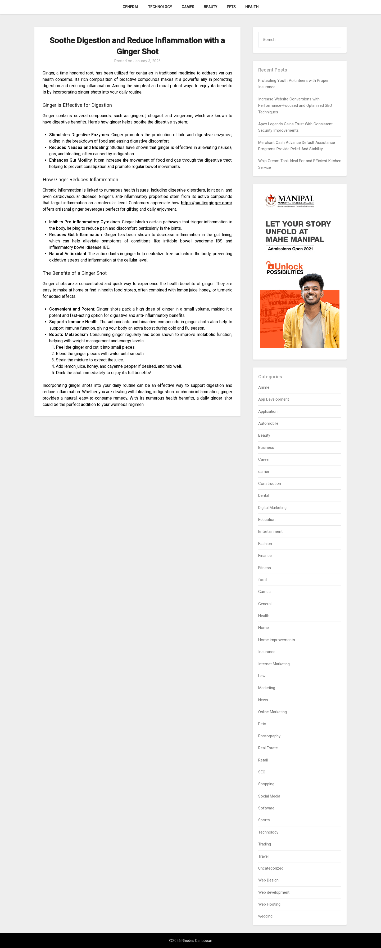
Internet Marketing (274, 664)
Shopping (266, 784)
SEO (261, 772)
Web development (273, 892)
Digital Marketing (272, 507)
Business (266, 447)
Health (251, 7)
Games (188, 7)
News (263, 700)
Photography (269, 736)
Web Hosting (269, 904)
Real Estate (268, 748)
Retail (263, 760)
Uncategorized (270, 868)
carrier (263, 471)
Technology (160, 7)
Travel (263, 856)
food (262, 579)
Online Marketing (272, 712)
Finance (265, 555)
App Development (273, 399)
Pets (231, 7)
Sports (264, 820)
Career (264, 459)
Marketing (266, 687)
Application (268, 411)
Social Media (269, 796)
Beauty (210, 7)
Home (263, 627)
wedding (265, 916)
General (131, 7)
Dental (263, 495)
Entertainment (270, 531)
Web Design (268, 880)
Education (266, 519)
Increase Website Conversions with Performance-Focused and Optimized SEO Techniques (295, 105)
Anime (263, 387)
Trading (264, 844)
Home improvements (276, 639)
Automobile (268, 423)
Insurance (266, 651)
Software (266, 808)
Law (261, 676)
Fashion (265, 543)
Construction (269, 483)
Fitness (264, 567)
